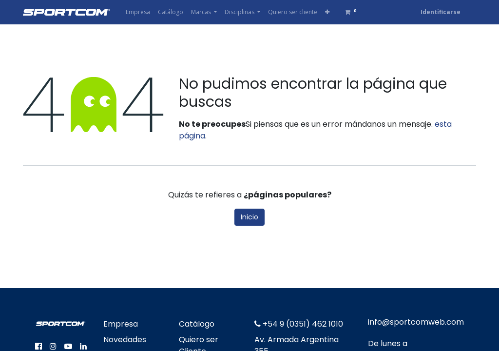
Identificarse (441, 12)
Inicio (249, 217)
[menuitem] (138, 12)
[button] (327, 12)
